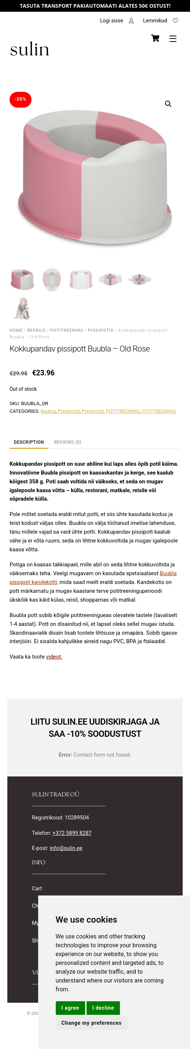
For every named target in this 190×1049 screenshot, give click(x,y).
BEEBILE (36, 331)
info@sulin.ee (66, 849)
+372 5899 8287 (72, 834)
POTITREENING (67, 331)
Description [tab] (29, 443)
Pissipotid (101, 331)
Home (16, 331)
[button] (168, 104)
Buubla (48, 412)
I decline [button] (103, 1008)
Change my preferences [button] (92, 1023)
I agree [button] (70, 1008)
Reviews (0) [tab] (67, 443)
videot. (54, 657)
